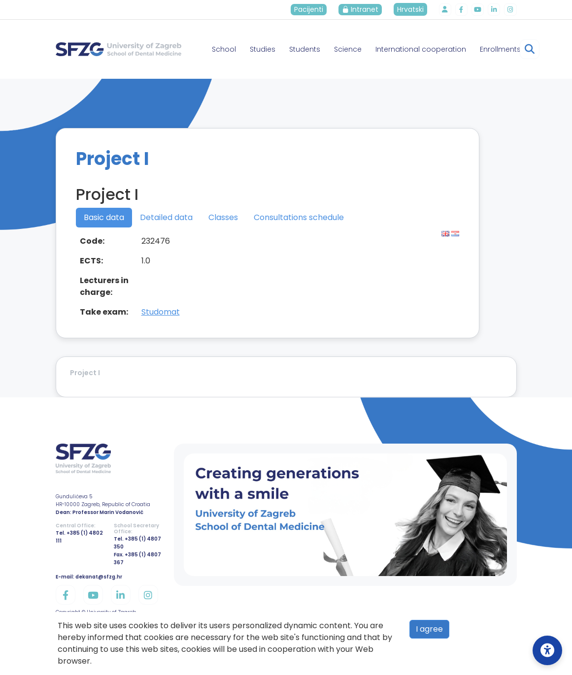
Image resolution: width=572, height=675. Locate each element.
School (224, 49)
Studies (262, 49)
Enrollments (500, 49)
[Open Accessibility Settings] (547, 650)
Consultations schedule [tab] (299, 217)
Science (348, 49)
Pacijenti (311, 9)
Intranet (363, 9)
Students (304, 49)
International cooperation (420, 49)
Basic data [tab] (104, 217)
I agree (429, 629)
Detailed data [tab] (166, 217)
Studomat (160, 312)
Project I (85, 373)
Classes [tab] (223, 217)
